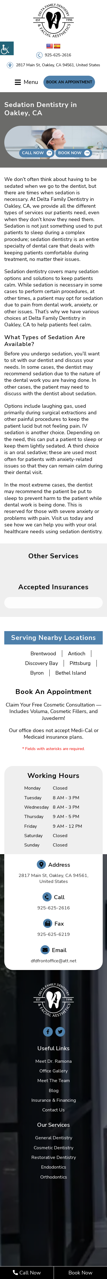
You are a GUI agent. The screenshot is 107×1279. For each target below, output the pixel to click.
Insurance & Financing (53, 1100)
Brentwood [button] (43, 653)
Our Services (53, 1125)
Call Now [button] (33, 153)
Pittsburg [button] (80, 663)
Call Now (27, 1272)
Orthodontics (53, 1177)
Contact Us (53, 1110)
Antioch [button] (76, 653)
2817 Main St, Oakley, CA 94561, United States (58, 65)
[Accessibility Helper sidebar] (7, 48)
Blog (53, 1091)
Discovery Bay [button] (41, 663)
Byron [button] (37, 673)
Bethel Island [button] (70, 673)
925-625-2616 (58, 55)
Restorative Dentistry (53, 1157)
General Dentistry (53, 1138)
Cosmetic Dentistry (53, 1148)
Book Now (80, 1272)
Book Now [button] (70, 153)
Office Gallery (53, 1071)
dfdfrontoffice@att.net (53, 961)
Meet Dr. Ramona (53, 1061)
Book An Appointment (69, 82)
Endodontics (53, 1167)
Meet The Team (53, 1081)
